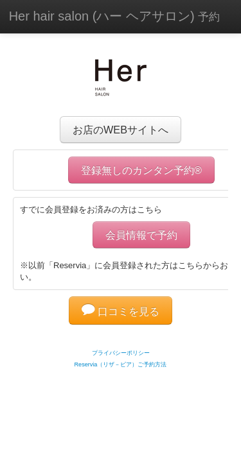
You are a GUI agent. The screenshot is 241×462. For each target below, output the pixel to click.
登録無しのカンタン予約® (141, 170)
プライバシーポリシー (121, 353)
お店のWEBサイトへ (120, 129)
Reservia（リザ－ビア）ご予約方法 (121, 364)
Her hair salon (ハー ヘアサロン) (114, 16)
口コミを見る (121, 311)
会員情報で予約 (141, 235)
